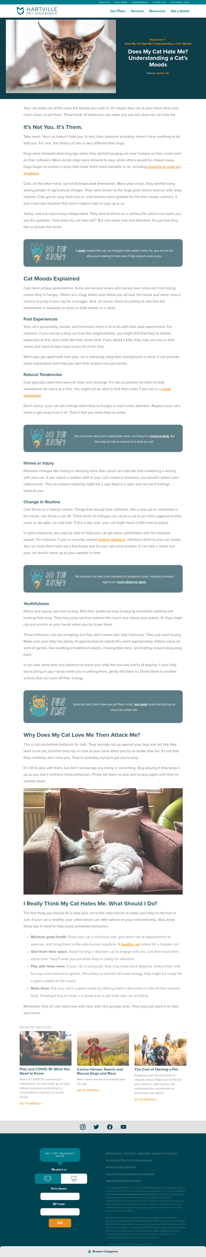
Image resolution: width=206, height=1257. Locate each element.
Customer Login (179, 2)
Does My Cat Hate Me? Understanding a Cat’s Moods (158, 43)
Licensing (157, 1153)
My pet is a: (59, 1169)
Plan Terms (120, 2)
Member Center (114, 1153)
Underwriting (140, 2)
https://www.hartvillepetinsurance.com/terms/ (133, 1194)
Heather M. (162, 73)
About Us (104, 2)
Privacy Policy (170, 1153)
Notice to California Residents (121, 1167)
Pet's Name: (59, 1189)
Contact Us (159, 2)
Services (137, 11)
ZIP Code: (59, 1204)
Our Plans (117, 11)
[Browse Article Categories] (103, 1251)
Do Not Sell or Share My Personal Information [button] (129, 1160)
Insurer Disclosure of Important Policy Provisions (130, 1174)
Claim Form (130, 1153)
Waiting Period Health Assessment (123, 1180)
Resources (157, 11)
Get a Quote (180, 11)
